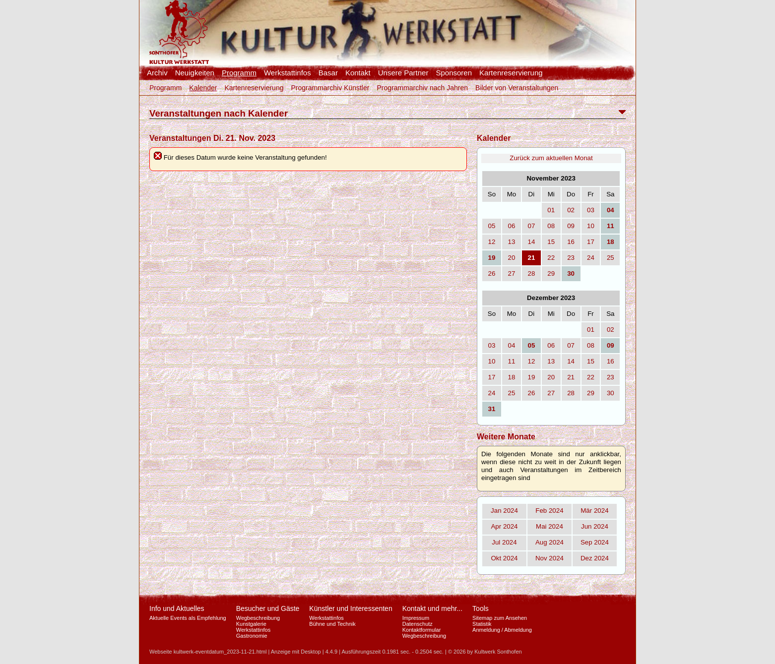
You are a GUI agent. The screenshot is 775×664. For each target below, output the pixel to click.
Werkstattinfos (287, 73)
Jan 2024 (504, 510)
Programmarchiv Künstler (330, 88)
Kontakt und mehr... (432, 608)
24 (590, 257)
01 (551, 210)
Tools (480, 608)
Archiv (157, 73)
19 (531, 377)
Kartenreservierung (511, 73)
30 (610, 393)
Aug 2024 (549, 542)
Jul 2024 (504, 542)
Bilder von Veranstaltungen (516, 88)
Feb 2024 (549, 510)
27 (512, 273)
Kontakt (358, 73)
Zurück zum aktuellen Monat (551, 158)
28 (531, 273)
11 (512, 361)
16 (571, 241)
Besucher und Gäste (268, 608)
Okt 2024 (504, 558)
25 (610, 257)
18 (512, 377)
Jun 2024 (594, 526)
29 (551, 273)
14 (531, 241)
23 (571, 257)
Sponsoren (454, 73)
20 (512, 257)
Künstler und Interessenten (350, 608)
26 (492, 273)
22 (551, 257)
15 (551, 241)
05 (492, 226)
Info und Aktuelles (176, 608)
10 (590, 226)
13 (512, 241)
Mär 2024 (594, 510)
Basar (328, 73)
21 (571, 377)
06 (512, 226)
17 (590, 241)
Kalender (203, 88)
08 (551, 226)
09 (571, 226)
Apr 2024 (504, 526)
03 (590, 210)
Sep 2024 (595, 542)
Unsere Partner (403, 73)
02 (571, 210)
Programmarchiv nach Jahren (422, 88)
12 (492, 241)
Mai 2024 (549, 526)
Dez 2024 (595, 558)
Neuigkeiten (194, 73)
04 (512, 345)
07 (531, 226)
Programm (239, 73)
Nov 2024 (549, 558)
